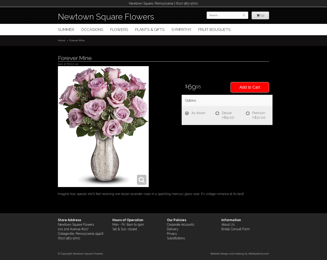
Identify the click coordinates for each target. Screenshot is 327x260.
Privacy (172, 233)
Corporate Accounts (180, 224)
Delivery (172, 229)
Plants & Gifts (150, 29)
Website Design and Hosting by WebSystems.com (239, 253)
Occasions (92, 29)
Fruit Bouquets (214, 29)
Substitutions (176, 238)
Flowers (119, 29)
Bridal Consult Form (235, 229)
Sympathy (181, 29)
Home (61, 40)
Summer (66, 29)
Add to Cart (249, 87)
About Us (228, 224)
